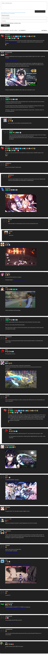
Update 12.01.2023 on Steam (11, 41)
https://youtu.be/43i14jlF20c (16, 369)
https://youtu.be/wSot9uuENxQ (11, 192)
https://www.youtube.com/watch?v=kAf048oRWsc (15, 247)
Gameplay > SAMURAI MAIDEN (11, 481)
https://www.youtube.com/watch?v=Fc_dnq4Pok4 (15, 608)
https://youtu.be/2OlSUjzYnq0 (11, 449)
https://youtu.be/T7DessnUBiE (11, 552)
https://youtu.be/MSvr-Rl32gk (11, 621)
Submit (5, 25)
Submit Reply (40, 11)
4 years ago (46, 51)
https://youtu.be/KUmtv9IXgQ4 (20, 279)
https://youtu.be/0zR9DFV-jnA (11, 60)
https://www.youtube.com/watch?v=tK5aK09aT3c (20, 563)
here (9, 419)
